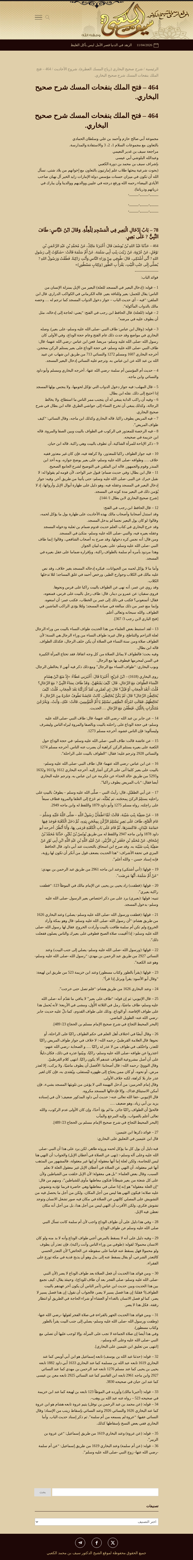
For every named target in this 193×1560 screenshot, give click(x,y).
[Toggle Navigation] (38, 18)
